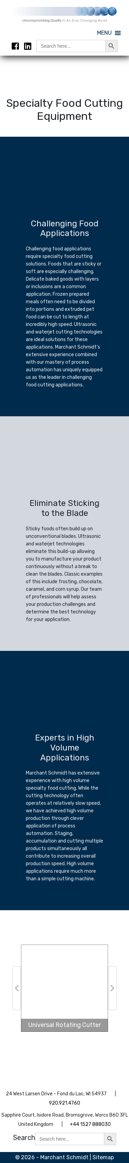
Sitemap (103, 1157)
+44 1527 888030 (90, 1124)
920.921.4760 (64, 1103)
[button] (104, 33)
